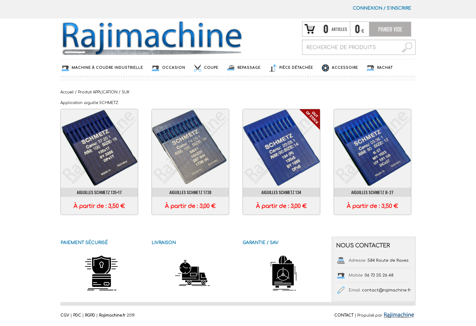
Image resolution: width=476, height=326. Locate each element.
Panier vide (390, 29)
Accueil (67, 92)
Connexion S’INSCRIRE (382, 8)
